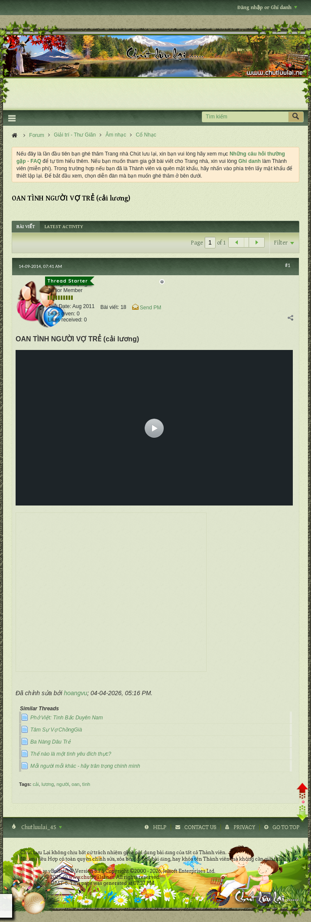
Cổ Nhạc (146, 135)
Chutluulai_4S (41, 827)
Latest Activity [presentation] (64, 226)
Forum (36, 135)
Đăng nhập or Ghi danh (267, 7)
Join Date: (59, 306)
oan (75, 784)
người (62, 784)
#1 (287, 265)
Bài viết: (109, 307)
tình (86, 784)
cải (36, 784)
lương (48, 784)
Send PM (150, 308)
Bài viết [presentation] (25, 226)
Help (159, 827)
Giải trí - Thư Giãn (75, 135)
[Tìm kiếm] (245, 116)
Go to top (285, 827)
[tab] (26, 226)
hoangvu (75, 693)
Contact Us (200, 827)
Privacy (244, 827)
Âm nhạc (116, 135)
